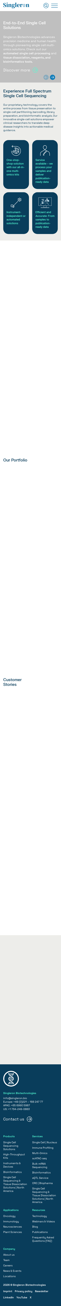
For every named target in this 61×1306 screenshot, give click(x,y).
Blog (35, 1226)
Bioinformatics (12, 1172)
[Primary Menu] (54, 6)
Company (9, 1249)
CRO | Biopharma (42, 1183)
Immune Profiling (42, 1147)
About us (8, 1254)
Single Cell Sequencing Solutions (10, 1146)
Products (9, 1136)
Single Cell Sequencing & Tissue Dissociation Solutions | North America (15, 1184)
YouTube (21, 1297)
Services (37, 1136)
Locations (9, 1276)
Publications (40, 1232)
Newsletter (41, 1291)
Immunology (11, 1221)
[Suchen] (46, 5)
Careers (8, 1265)
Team (6, 1260)
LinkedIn (8, 1297)
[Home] (16, 6)
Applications (11, 1210)
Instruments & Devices (12, 1165)
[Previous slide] (46, 77)
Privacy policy (23, 1291)
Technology (39, 1216)
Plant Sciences (12, 1232)
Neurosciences (12, 1226)
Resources (38, 1210)
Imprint (7, 1291)
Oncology (9, 1216)
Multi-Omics (39, 1153)
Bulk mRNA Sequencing (39, 1165)
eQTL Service (40, 1178)
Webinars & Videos (43, 1221)
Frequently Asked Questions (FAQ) (43, 1239)
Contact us (13, 1119)
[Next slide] (52, 77)
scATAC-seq (39, 1158)
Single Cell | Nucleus (44, 1142)
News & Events (12, 1271)
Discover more (16, 70)
